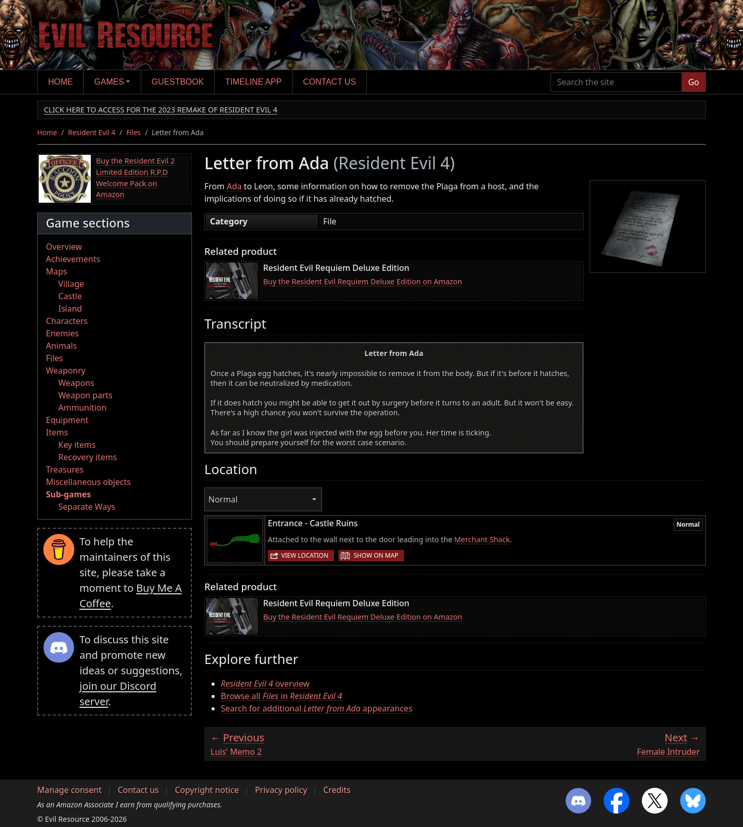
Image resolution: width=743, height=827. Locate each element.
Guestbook (178, 81)
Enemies (62, 333)
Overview (64, 246)
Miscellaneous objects (88, 482)
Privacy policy (281, 790)
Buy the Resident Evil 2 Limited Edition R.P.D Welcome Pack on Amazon (135, 177)
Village (71, 283)
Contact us (329, 81)
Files (133, 132)
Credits (336, 790)
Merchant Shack (482, 539)
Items (57, 432)
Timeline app (253, 81)
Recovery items (87, 457)
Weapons (76, 382)
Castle (70, 296)
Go (693, 82)
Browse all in (281, 696)
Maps (56, 271)
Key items (76, 444)
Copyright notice (207, 790)
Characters (67, 321)
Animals (61, 345)
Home (60, 81)
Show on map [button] (375, 555)
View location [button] (304, 555)
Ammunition (82, 407)
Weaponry (66, 370)
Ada (234, 186)
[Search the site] (616, 82)
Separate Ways (86, 506)
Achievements (73, 259)
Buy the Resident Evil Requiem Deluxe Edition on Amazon (362, 281)
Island (70, 308)
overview (265, 683)
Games (109, 81)
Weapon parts (85, 395)
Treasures (65, 469)
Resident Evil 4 (92, 132)
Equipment (67, 420)
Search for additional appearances (316, 708)
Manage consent (69, 790)
